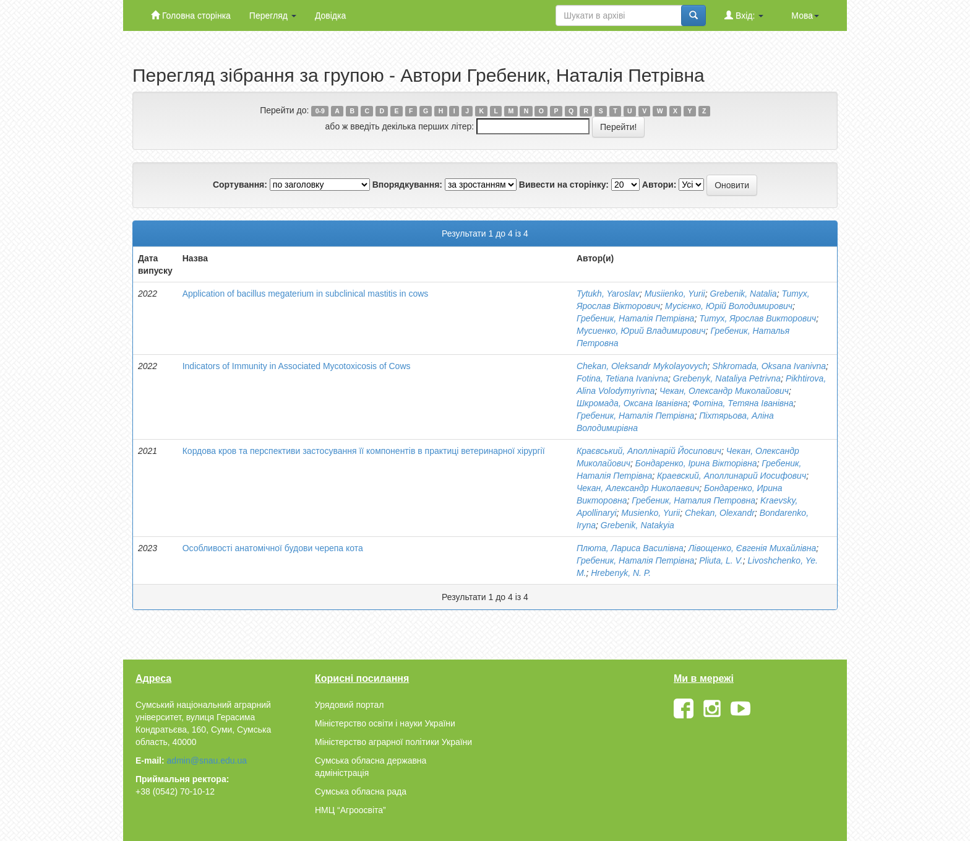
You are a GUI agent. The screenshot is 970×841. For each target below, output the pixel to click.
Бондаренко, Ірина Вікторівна (696, 463)
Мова (805, 15)
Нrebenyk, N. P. (621, 573)
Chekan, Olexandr (720, 513)
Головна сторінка (191, 15)
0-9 (320, 111)
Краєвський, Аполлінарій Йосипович (649, 451)
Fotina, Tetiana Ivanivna (622, 378)
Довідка (330, 15)
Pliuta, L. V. (721, 560)
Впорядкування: (407, 185)
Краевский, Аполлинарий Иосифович (731, 476)
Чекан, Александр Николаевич (638, 488)
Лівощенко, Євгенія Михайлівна (753, 548)
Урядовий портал (349, 705)
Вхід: (743, 15)
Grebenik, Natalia (743, 293)
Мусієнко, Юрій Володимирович (728, 306)
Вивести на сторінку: (564, 185)
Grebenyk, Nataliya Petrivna (727, 378)
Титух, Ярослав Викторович (757, 318)
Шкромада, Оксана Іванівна (632, 403)
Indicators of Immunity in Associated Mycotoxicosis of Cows (296, 366)
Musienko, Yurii (650, 513)
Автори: (659, 185)
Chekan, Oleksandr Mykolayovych (642, 366)
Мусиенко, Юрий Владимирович (641, 331)
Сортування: (240, 185)
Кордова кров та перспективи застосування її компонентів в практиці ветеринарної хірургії (363, 451)
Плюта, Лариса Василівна (630, 548)
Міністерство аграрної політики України (393, 742)
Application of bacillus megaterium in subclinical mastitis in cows (305, 293)
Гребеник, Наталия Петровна (693, 500)
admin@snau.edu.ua (207, 760)
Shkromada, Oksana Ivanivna (769, 366)
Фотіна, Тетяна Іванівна (742, 403)
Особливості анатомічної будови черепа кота (272, 548)
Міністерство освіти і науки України (385, 723)
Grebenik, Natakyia (637, 525)
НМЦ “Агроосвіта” (350, 810)
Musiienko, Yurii (675, 293)
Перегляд (272, 15)
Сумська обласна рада (360, 791)
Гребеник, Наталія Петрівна (636, 318)
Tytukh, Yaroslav (608, 293)
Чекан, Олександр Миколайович (724, 391)
